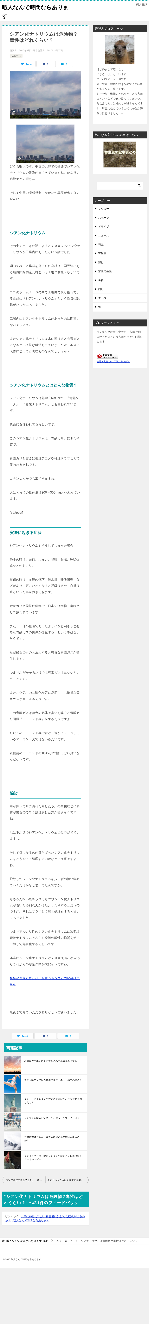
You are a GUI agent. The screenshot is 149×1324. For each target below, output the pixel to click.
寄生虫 (102, 253)
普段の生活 (105, 271)
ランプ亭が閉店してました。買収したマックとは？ (52, 1118)
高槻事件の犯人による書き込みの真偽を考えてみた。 (53, 1061)
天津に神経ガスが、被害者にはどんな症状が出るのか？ (52, 1139)
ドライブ (103, 226)
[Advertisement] (74, 1295)
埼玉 (101, 244)
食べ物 (102, 298)
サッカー (103, 208)
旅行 (101, 262)
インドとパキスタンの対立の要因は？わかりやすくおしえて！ (53, 1101)
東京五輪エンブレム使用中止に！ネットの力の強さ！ (53, 1080)
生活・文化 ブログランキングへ (113, 361)
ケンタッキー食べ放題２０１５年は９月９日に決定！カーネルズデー (53, 1158)
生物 (101, 280)
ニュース (16, 55)
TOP (27, 1240)
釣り (101, 289)
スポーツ (103, 217)
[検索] (120, 186)
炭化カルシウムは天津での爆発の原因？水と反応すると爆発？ (68, 1180)
